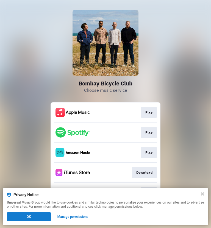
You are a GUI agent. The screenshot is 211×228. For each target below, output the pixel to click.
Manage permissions (72, 217)
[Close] (202, 194)
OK (29, 217)
